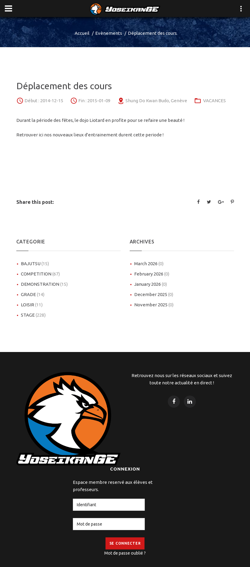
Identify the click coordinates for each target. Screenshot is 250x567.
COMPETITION (40, 273)
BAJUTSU (35, 263)
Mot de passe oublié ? (125, 553)
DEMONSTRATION (44, 284)
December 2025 (153, 294)
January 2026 (150, 284)
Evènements (108, 33)
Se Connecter (125, 543)
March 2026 (149, 263)
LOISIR (32, 304)
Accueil (82, 33)
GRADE (32, 294)
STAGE (33, 315)
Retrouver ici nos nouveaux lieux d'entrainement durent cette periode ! (90, 134)
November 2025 (154, 304)
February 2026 (151, 273)
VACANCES (214, 100)
